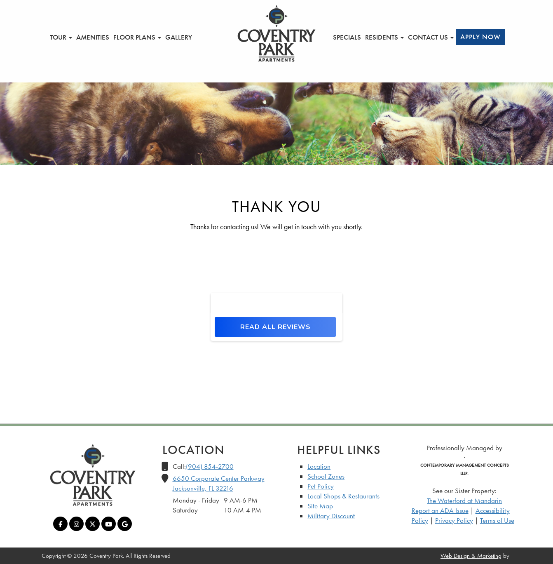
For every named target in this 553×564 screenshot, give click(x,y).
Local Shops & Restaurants (343, 496)
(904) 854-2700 (210, 466)
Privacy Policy (454, 520)
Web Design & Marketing (471, 556)
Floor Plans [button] (137, 37)
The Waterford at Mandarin (464, 500)
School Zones (325, 476)
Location (318, 466)
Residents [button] (384, 37)
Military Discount (331, 515)
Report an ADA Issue (440, 510)
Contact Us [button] (431, 37)
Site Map (320, 505)
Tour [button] (61, 37)
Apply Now (480, 36)
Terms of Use (497, 520)
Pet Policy (320, 486)
